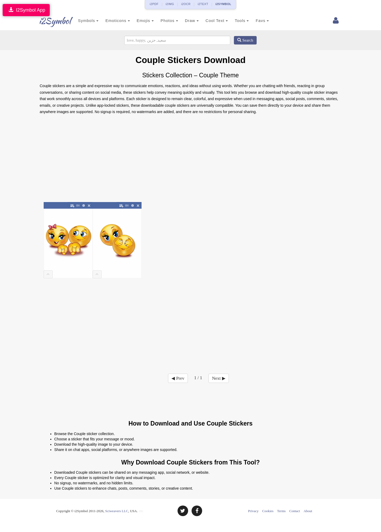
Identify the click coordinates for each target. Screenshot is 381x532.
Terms (281, 511)
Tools (236, 20)
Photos (163, 20)
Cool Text (211, 20)
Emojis (139, 20)
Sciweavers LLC (116, 511)
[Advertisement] (190, 160)
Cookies (268, 511)
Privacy (253, 511)
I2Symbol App (26, 10)
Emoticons (112, 20)
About (307, 511)
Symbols (82, 20)
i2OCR (186, 4)
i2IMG (170, 4)
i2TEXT (203, 4)
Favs (256, 20)
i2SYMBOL (223, 4)
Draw (186, 20)
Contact (294, 511)
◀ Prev (177, 378)
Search (245, 40)
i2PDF (154, 4)
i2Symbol (50, 21)
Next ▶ (218, 378)
